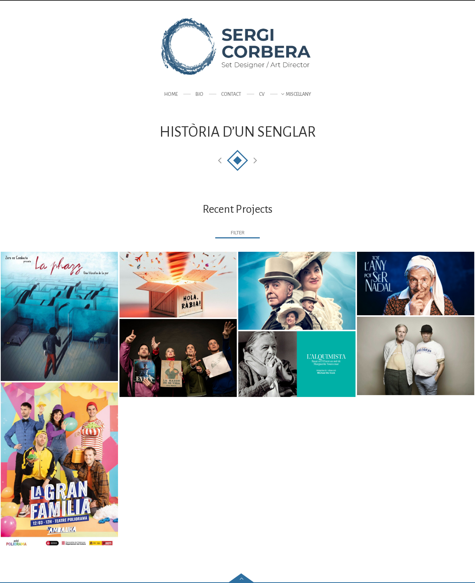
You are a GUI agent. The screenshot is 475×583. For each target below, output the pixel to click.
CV (262, 94)
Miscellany (298, 94)
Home (171, 94)
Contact (231, 94)
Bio (199, 94)
